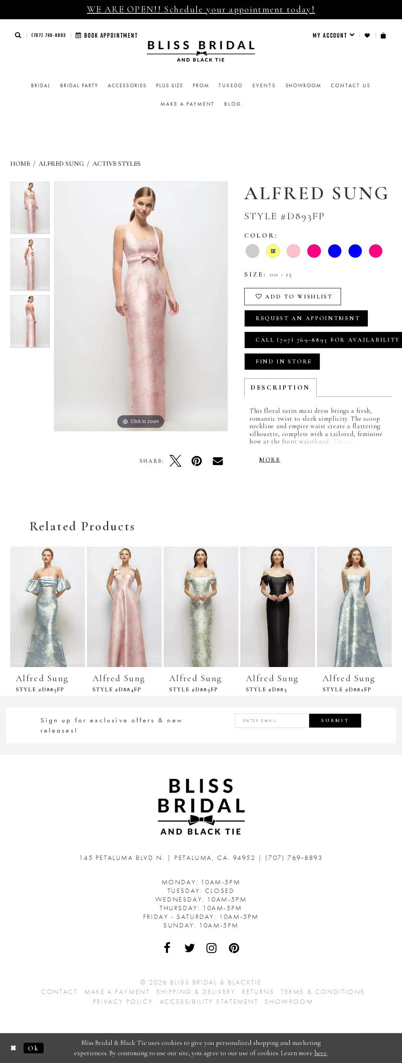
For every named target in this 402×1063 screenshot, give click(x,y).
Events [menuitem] (264, 85)
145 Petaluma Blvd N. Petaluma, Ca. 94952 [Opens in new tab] (168, 857)
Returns (258, 991)
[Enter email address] (298, 720)
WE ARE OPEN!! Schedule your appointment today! (201, 9)
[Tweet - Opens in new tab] (175, 461)
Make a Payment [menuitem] (187, 104)
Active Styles (116, 163)
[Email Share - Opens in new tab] (218, 461)
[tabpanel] (30, 209)
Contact (59, 991)
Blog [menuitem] (232, 104)
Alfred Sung (61, 163)
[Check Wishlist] (368, 35)
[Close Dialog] (14, 1048)
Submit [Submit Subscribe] (335, 720)
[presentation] (47, 606)
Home (20, 163)
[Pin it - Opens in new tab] (197, 461)
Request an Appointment (308, 318)
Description (280, 387)
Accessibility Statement (209, 1001)
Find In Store (284, 361)
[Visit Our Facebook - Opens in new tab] (167, 948)
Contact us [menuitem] (351, 85)
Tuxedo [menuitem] (231, 85)
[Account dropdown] (334, 35)
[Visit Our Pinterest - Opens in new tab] (234, 948)
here (320, 1053)
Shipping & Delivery (195, 991)
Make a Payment (116, 991)
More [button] (269, 459)
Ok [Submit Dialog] (33, 1048)
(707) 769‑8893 (48, 34)
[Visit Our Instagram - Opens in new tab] (212, 948)
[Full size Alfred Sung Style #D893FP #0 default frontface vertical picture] (140, 306)
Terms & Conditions (323, 991)
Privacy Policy (123, 1001)
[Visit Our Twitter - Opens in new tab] (190, 948)
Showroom (289, 1001)
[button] (18, 35)
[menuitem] (334, 35)
